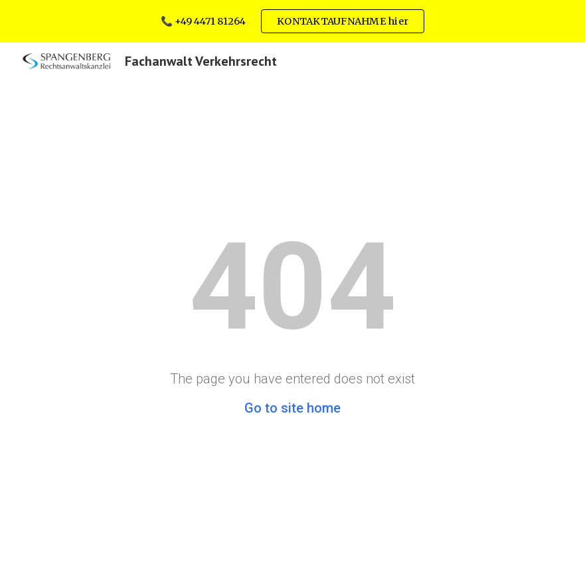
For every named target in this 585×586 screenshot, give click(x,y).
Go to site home (292, 408)
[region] (292, 21)
